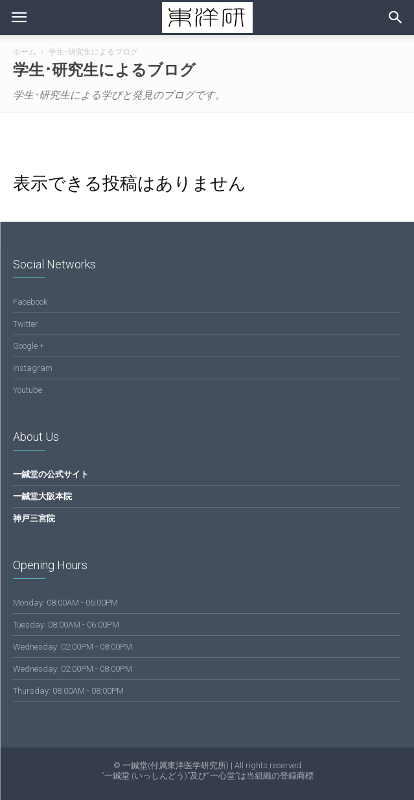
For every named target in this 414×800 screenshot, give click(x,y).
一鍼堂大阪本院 (42, 496)
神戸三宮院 (34, 518)
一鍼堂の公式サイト (51, 474)
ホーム (24, 51)
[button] (396, 17)
